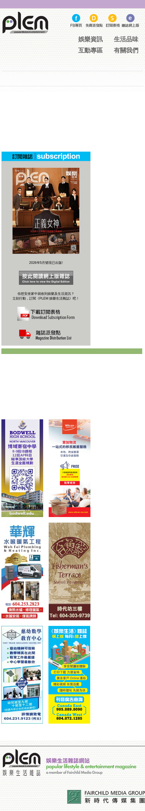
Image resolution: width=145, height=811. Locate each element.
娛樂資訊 (90, 39)
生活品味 (126, 39)
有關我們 (126, 50)
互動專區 (90, 50)
